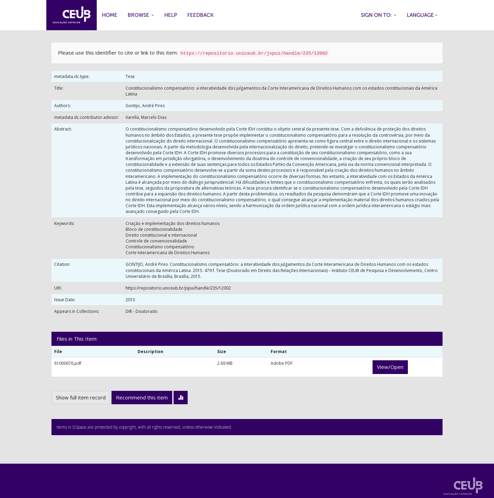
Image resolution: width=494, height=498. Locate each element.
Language (422, 15)
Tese (130, 76)
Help (170, 15)
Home (109, 15)
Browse (141, 15)
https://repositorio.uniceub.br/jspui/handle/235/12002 (178, 288)
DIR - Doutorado (141, 311)
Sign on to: (379, 15)
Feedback (200, 15)
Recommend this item (142, 397)
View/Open (390, 366)
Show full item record (81, 397)
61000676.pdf (67, 363)
